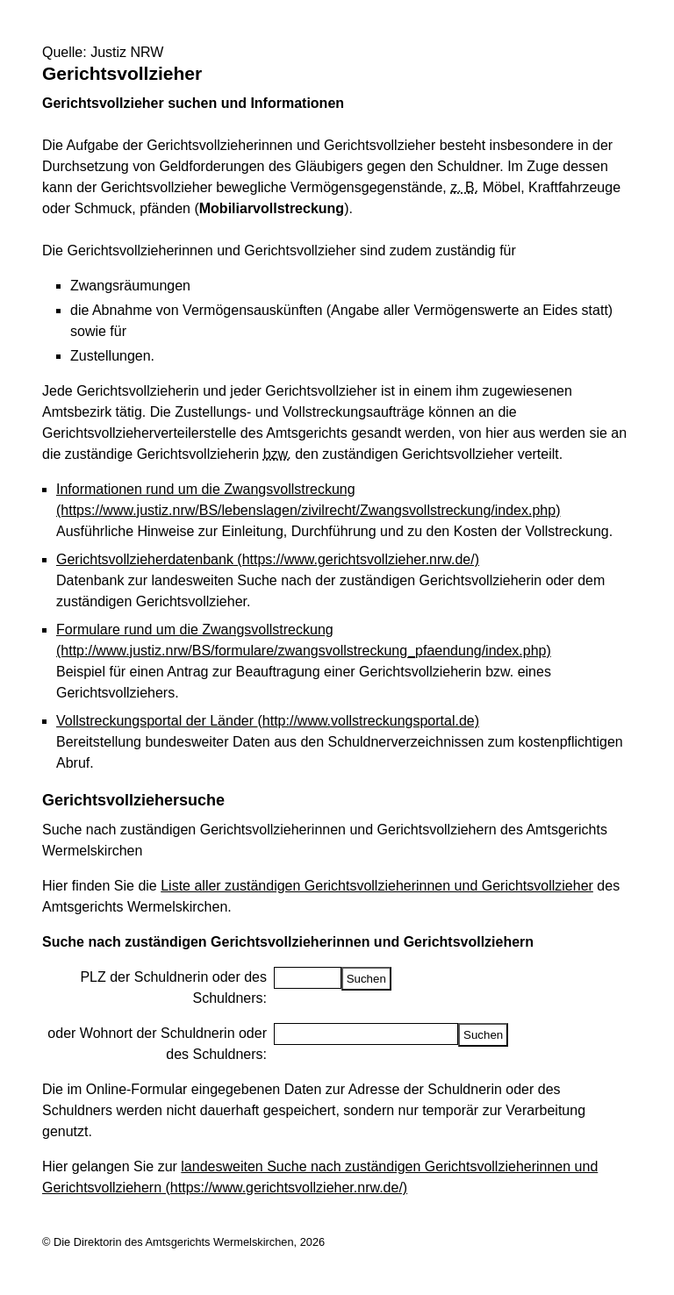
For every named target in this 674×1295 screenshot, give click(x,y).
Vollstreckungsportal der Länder (267, 720)
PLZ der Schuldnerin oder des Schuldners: (173, 987)
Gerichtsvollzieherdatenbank (267, 559)
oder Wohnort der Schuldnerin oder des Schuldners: (157, 1044)
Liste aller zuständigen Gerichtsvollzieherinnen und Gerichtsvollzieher (377, 885)
